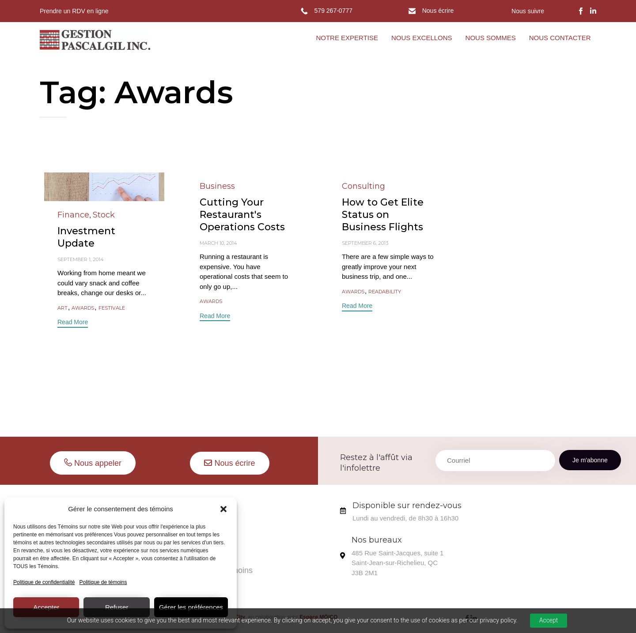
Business (217, 186)
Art (62, 308)
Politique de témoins (103, 582)
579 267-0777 (333, 10)
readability (384, 292)
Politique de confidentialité (44, 582)
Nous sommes (206, 508)
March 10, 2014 (218, 243)
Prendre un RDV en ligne (74, 11)
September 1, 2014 (80, 259)
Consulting (363, 186)
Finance (73, 215)
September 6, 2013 (365, 243)
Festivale (111, 308)
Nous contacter (208, 549)
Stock (104, 215)
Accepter (46, 607)
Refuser (117, 607)
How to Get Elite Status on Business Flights (383, 214)
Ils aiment (198, 528)
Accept (548, 620)
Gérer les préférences (191, 607)
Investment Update (86, 237)
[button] (223, 509)
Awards (83, 308)
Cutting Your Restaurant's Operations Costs (242, 214)
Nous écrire (438, 10)
